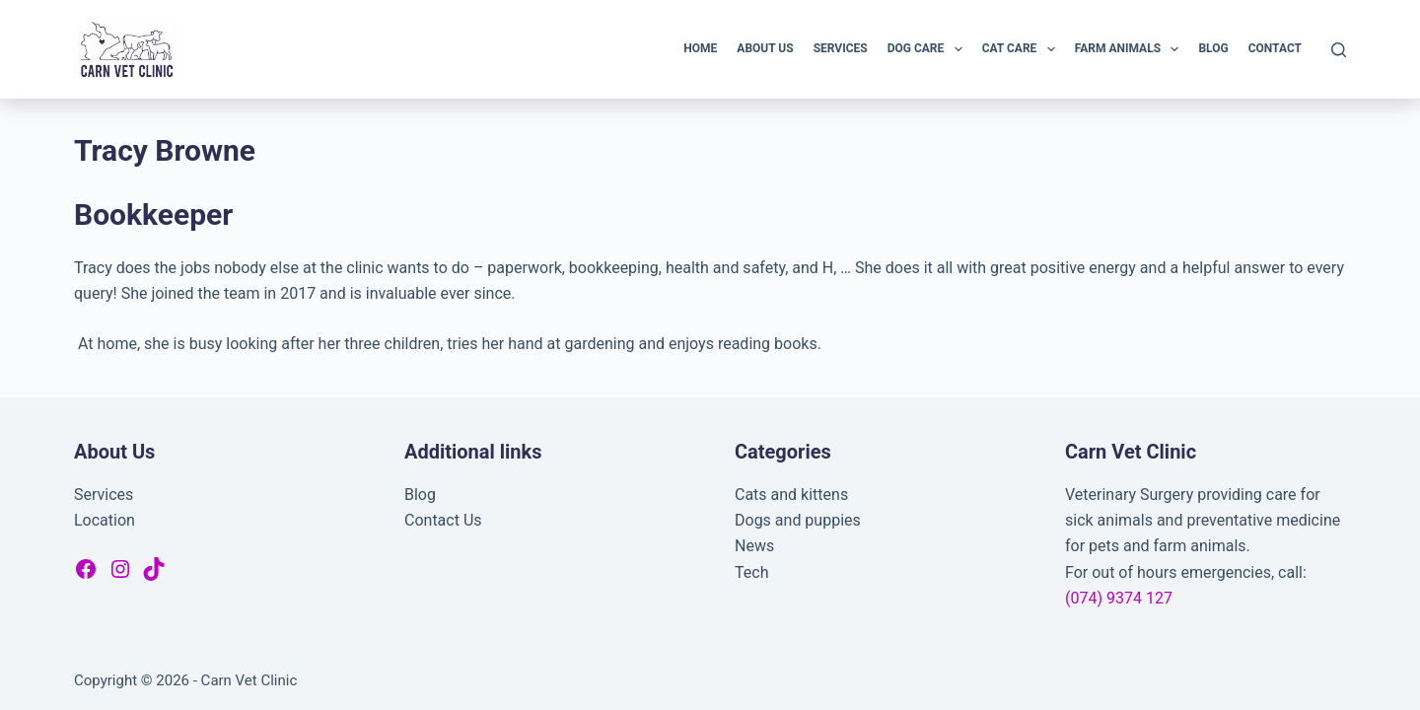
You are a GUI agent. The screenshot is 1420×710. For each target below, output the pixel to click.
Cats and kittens (791, 494)
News (754, 545)
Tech (751, 572)
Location (104, 520)
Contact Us (443, 520)
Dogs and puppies (798, 520)
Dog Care (929, 49)
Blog (1213, 48)
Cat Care (1022, 49)
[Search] (1338, 49)
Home (700, 48)
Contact (1275, 48)
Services (841, 48)
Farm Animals (1131, 49)
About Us (765, 48)
